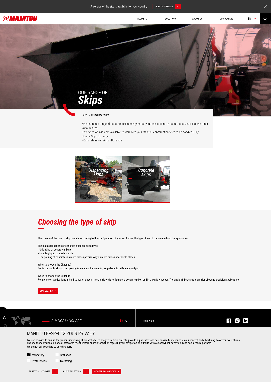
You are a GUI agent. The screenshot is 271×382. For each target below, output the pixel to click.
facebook (227, 320)
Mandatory (38, 355)
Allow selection (75, 371)
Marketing (66, 361)
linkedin (244, 320)
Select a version (167, 6)
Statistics (65, 355)
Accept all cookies (107, 371)
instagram (235, 320)
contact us (49, 291)
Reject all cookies (43, 371)
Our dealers (226, 18)
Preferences (39, 361)
